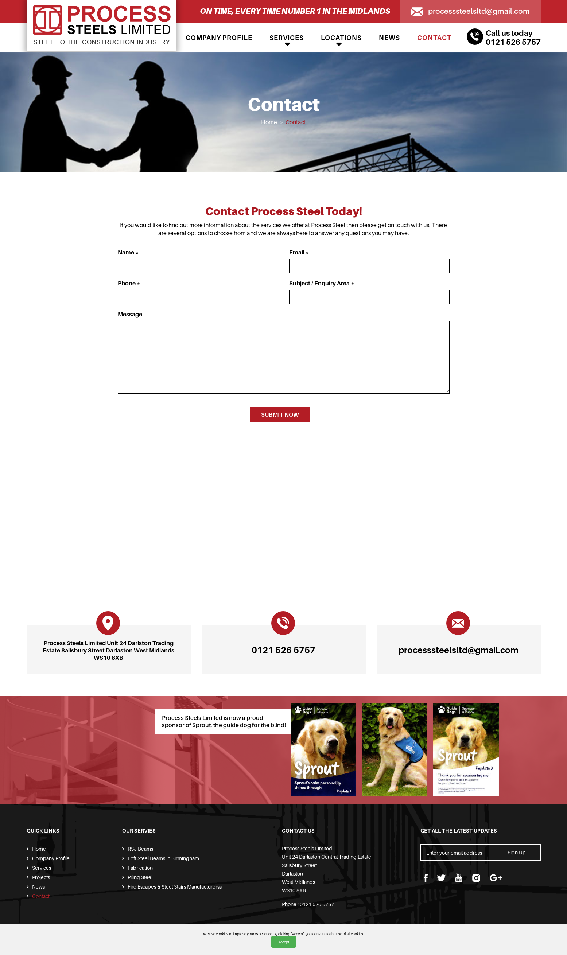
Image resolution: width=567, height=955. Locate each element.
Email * (299, 252)
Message (130, 314)
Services (286, 38)
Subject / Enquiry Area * (321, 283)
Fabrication (140, 868)
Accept (283, 942)
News (389, 38)
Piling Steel (140, 877)
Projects (41, 877)
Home (269, 122)
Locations (341, 38)
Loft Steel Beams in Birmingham (163, 858)
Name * (128, 252)
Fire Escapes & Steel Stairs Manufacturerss (175, 887)
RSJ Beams (140, 849)
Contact (434, 38)
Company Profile (219, 38)
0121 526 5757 (513, 42)
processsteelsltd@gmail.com (479, 11)
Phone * (129, 283)
